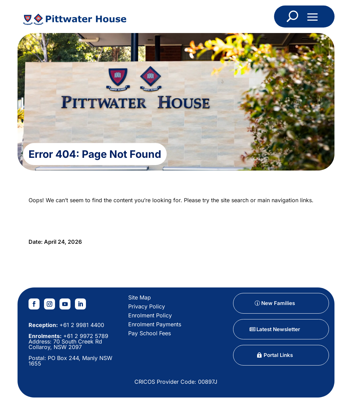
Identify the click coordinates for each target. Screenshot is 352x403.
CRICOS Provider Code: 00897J (175, 381)
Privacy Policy (146, 306)
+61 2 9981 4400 (81, 325)
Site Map (139, 297)
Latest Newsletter (278, 329)
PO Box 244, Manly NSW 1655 (70, 361)
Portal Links (278, 355)
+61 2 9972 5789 (85, 336)
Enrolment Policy (150, 315)
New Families (278, 303)
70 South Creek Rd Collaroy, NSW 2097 (65, 344)
